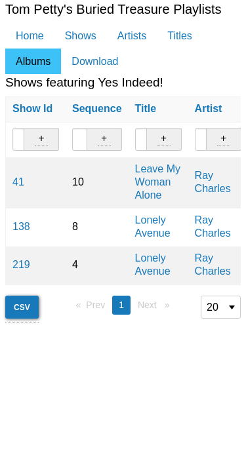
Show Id (32, 108)
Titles (179, 35)
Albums (33, 61)
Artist (208, 108)
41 (18, 181)
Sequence (97, 108)
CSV (22, 307)
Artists (131, 35)
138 (21, 226)
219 (21, 264)
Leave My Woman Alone (157, 182)
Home (30, 35)
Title (146, 108)
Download (95, 61)
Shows (80, 35)
